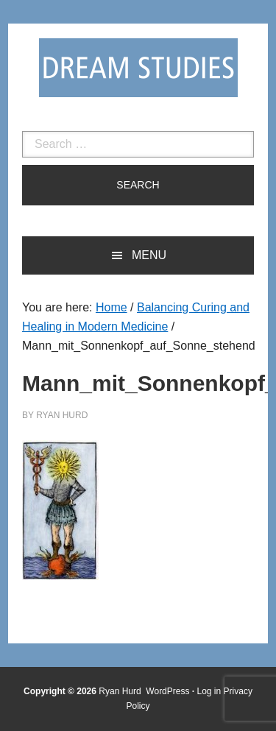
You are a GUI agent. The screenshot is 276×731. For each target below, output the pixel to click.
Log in (209, 691)
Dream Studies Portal (138, 67)
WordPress (167, 691)
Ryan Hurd (121, 691)
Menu (149, 255)
